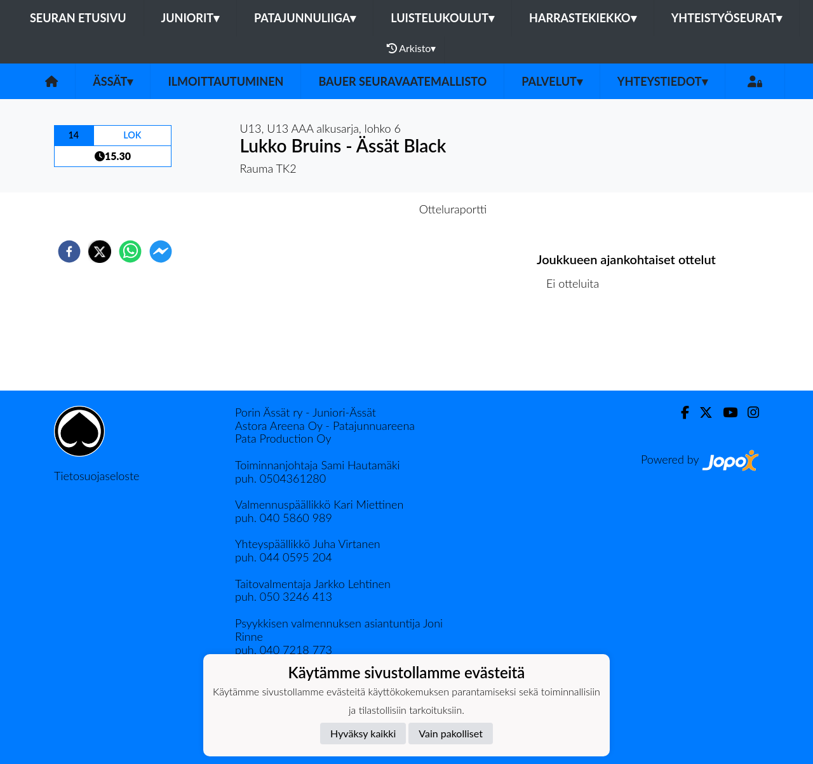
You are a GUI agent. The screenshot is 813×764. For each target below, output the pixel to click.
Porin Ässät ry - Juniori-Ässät (305, 412)
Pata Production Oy (283, 438)
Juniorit (190, 18)
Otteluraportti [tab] (453, 209)
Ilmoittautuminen (225, 81)
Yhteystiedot (662, 81)
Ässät (113, 81)
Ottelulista (577, 348)
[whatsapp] (130, 251)
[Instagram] (748, 412)
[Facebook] (680, 412)
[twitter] (99, 251)
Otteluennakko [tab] (362, 209)
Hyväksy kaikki (363, 733)
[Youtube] (725, 412)
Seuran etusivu (78, 18)
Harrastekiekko (582, 18)
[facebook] (69, 251)
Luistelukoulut (442, 18)
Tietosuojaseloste (96, 476)
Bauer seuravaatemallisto (402, 81)
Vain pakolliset (451, 733)
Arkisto (411, 48)
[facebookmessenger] (160, 251)
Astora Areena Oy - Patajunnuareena (325, 425)
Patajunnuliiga (305, 18)
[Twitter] (701, 412)
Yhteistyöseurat (726, 18)
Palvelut (551, 81)
